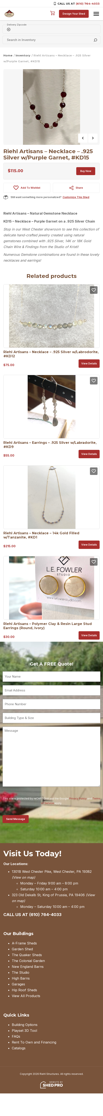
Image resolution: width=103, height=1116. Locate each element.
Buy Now (85, 171)
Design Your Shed (74, 13)
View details (89, 363)
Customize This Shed (76, 197)
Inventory (23, 55)
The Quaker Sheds (27, 955)
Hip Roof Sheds (24, 990)
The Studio (20, 972)
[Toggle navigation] (96, 13)
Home (7, 55)
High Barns (21, 978)
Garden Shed (22, 949)
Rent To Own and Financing (34, 1042)
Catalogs (18, 1048)
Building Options (24, 1025)
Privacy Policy (78, 798)
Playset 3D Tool (24, 1030)
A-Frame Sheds (24, 943)
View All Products (26, 996)
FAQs (16, 1036)
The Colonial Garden (28, 961)
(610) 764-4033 (88, 3)
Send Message (15, 819)
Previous (82, 138)
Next (93, 138)
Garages (18, 984)
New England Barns (28, 967)
